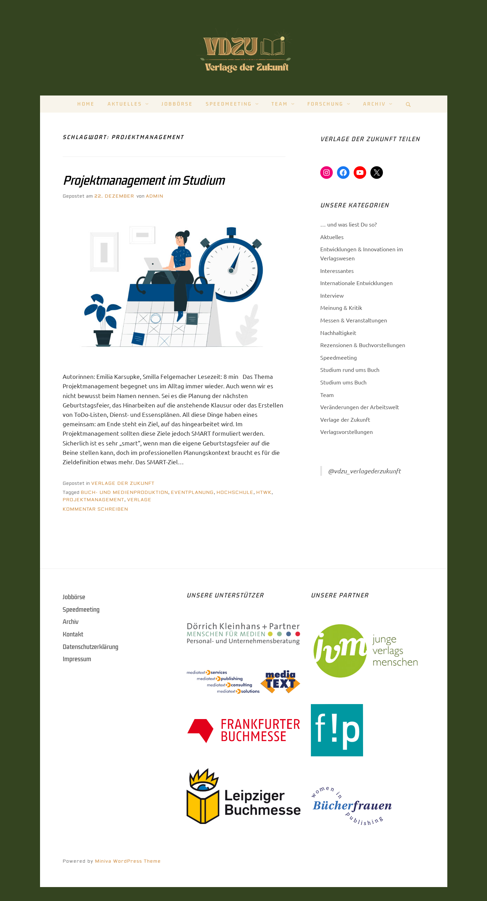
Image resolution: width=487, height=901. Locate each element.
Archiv (374, 103)
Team (280, 103)
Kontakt (73, 634)
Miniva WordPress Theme (128, 861)
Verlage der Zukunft (123, 483)
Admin (154, 196)
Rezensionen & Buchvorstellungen (362, 344)
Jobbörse (177, 103)
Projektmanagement (93, 500)
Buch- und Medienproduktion (124, 492)
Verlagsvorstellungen (346, 431)
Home (86, 103)
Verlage (139, 500)
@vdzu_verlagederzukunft (364, 471)
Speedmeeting (229, 103)
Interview (332, 295)
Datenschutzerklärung (90, 647)
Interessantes (337, 270)
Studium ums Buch (343, 382)
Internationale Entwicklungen (356, 282)
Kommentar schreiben (95, 509)
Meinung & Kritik (341, 307)
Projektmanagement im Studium (143, 180)
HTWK (264, 492)
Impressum (77, 659)
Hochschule (235, 492)
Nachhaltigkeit (338, 332)
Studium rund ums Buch (349, 369)
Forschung (325, 103)
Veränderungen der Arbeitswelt (359, 406)
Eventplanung (192, 492)
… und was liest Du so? (348, 224)
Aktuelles (125, 103)
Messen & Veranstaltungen (353, 319)
